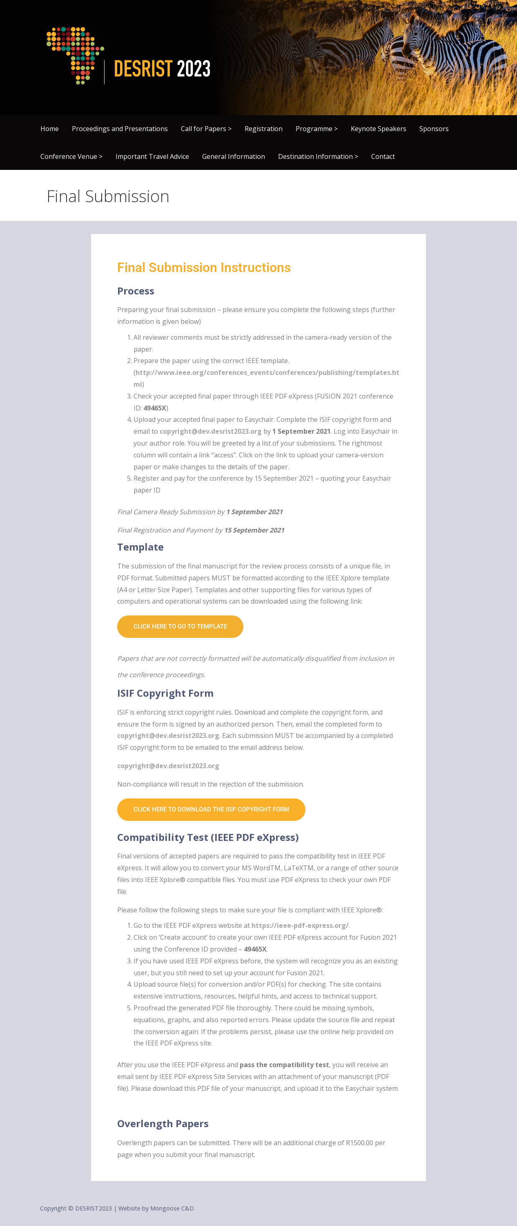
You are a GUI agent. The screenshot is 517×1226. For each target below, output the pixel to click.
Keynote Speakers (378, 128)
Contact (383, 156)
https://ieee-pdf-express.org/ (300, 925)
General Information (233, 156)
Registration (264, 128)
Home (49, 128)
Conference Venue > (71, 156)
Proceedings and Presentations (120, 128)
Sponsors (434, 128)
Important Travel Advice (152, 156)
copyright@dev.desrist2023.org (211, 431)
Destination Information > (318, 156)
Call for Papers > (206, 128)
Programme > (317, 128)
